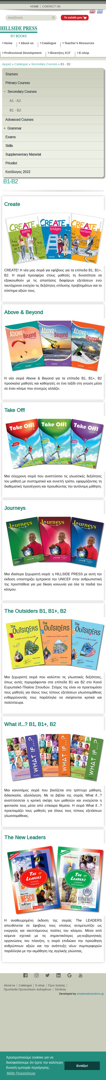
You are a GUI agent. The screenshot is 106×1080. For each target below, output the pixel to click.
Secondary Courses (44, 64)
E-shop (84, 53)
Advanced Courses (19, 119)
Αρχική (6, 64)
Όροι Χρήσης (56, 985)
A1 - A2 (15, 101)
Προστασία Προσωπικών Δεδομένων (27, 989)
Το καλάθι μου (73, 17)
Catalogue (49, 43)
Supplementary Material (23, 154)
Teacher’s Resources (79, 43)
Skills (9, 146)
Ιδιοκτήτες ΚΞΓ (60, 53)
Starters (11, 74)
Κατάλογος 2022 (17, 172)
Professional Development (23, 53)
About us (27, 43)
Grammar (14, 128)
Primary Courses (17, 83)
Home (34, 6)
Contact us (51, 6)
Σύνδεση (60, 989)
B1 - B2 (15, 110)
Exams (10, 137)
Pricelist (11, 163)
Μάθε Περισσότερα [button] (21, 1073)
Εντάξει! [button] (82, 1065)
